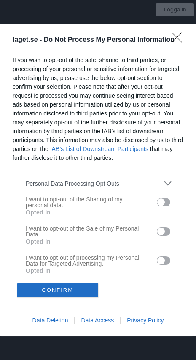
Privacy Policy (145, 320)
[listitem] (98, 183)
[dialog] (98, 180)
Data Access (97, 320)
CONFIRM (57, 290)
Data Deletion (50, 320)
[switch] (163, 202)
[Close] (180, 40)
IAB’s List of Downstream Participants (99, 149)
